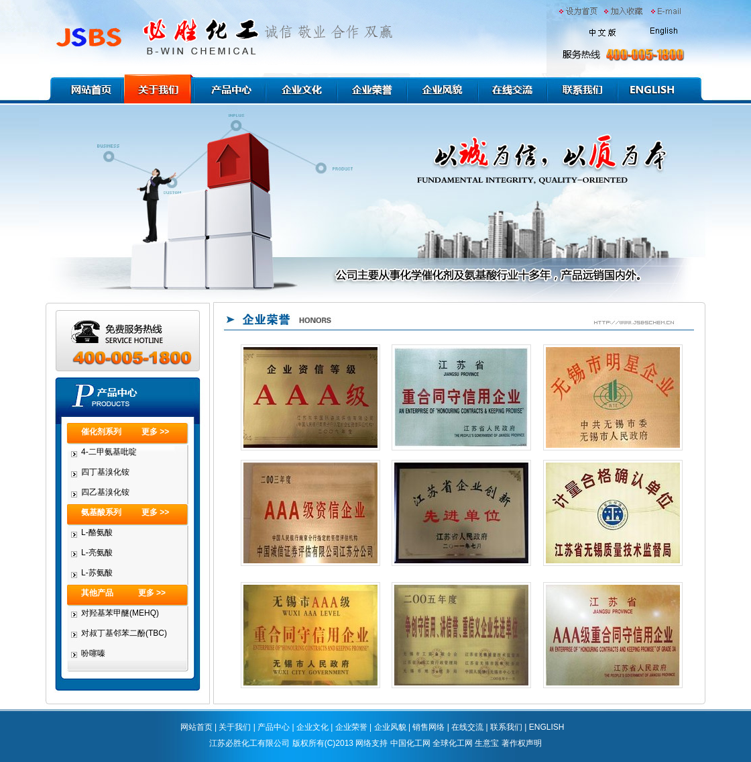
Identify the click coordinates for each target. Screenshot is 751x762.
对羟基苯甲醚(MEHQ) (120, 613)
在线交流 (467, 727)
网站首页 (196, 727)
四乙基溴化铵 (105, 492)
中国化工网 (410, 743)
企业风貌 (390, 727)
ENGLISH (547, 727)
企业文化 (312, 727)
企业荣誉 (351, 727)
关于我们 (235, 727)
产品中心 (273, 727)
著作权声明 (522, 743)
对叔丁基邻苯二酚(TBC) (124, 633)
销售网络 (428, 727)
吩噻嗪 (93, 653)
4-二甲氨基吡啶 (109, 452)
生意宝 (487, 743)
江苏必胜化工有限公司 (249, 743)
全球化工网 (452, 743)
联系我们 (506, 727)
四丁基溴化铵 (105, 472)
